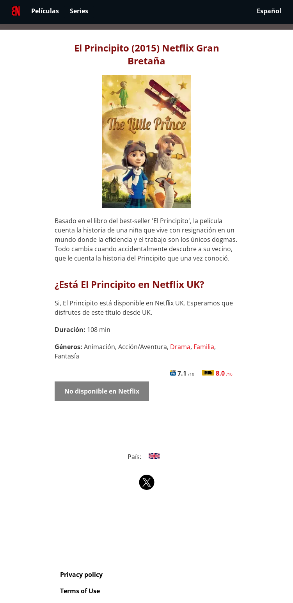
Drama (180, 346)
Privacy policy (81, 574)
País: (146, 456)
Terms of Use (80, 591)
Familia (204, 346)
